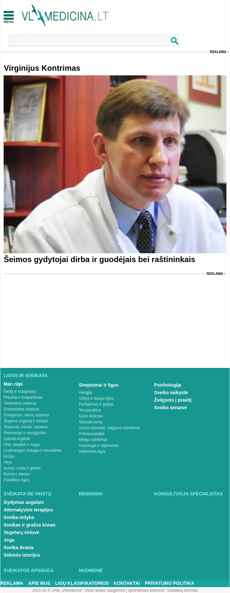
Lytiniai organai (17, 438)
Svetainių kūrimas (182, 590)
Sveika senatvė (170, 407)
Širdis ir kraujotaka (20, 391)
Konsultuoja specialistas (188, 493)
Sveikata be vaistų (27, 493)
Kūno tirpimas (91, 416)
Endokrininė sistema (21, 409)
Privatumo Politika (169, 583)
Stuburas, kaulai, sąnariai (26, 427)
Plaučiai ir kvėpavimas (23, 397)
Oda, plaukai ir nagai (22, 444)
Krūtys (9, 456)
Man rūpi (13, 384)
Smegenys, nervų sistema (26, 415)
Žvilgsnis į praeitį (172, 400)
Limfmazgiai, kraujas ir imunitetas (33, 450)
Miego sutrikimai (93, 439)
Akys (8, 462)
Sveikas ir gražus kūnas (30, 524)
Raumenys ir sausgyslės (25, 432)
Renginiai (90, 493)
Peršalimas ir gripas (96, 404)
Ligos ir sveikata (25, 375)
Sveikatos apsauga (29, 570)
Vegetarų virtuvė (21, 532)
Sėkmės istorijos (22, 555)
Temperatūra (90, 410)
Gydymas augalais (24, 502)
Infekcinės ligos (92, 451)
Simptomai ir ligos (98, 385)
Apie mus (39, 583)
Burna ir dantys (17, 474)
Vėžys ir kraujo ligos (96, 398)
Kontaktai (127, 583)
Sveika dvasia (19, 547)
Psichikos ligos (16, 480)
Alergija (85, 392)
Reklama (218, 52)
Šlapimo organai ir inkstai (25, 421)
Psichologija (167, 385)
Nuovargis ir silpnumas (98, 445)
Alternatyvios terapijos (28, 509)
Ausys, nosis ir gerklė (22, 468)
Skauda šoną (90, 422)
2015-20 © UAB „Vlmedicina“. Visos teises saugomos (78, 590)
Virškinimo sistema (20, 403)
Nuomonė (91, 570)
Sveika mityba (19, 517)
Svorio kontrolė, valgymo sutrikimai (109, 428)
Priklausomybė (92, 433)
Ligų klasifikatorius (82, 583)
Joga (9, 540)
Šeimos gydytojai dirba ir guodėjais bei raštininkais (99, 259)
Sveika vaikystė (171, 392)
